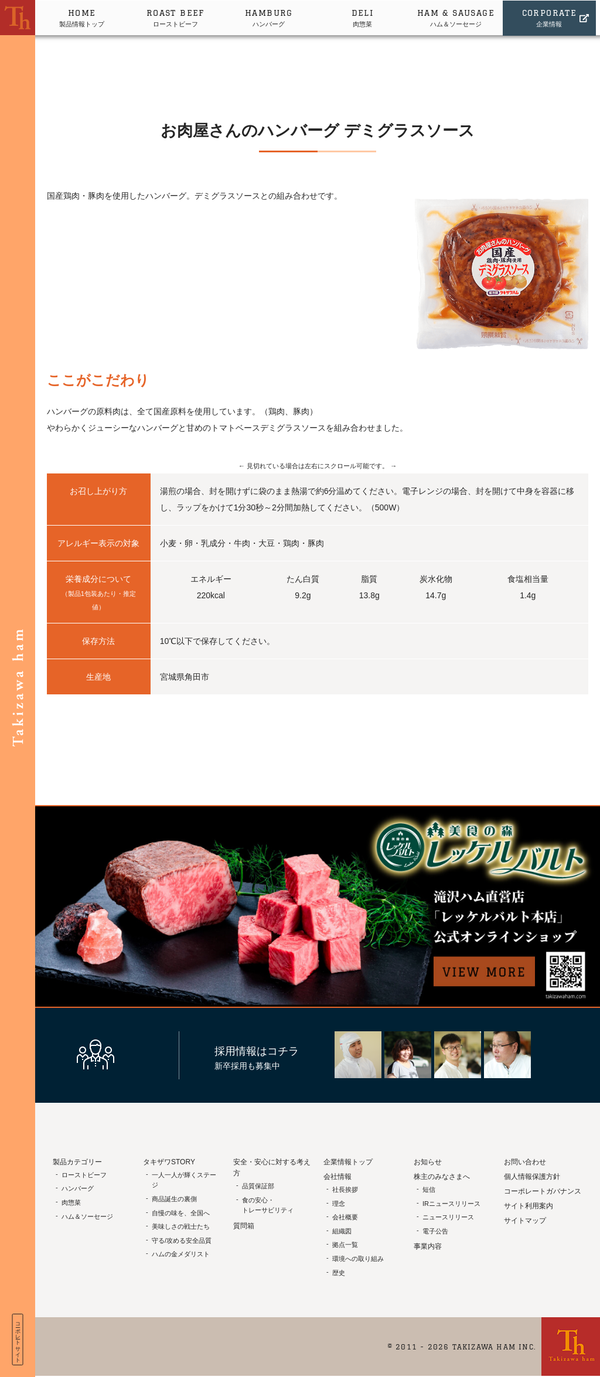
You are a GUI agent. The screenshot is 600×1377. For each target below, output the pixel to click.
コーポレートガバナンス (542, 1191)
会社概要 (345, 1217)
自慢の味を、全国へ (181, 1212)
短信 (428, 1189)
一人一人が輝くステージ (184, 1180)
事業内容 (428, 1246)
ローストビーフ (176, 16)
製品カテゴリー (77, 1162)
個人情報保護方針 (532, 1177)
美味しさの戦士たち (181, 1226)
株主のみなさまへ (442, 1177)
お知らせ (428, 1162)
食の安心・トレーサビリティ (268, 1205)
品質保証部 (258, 1185)
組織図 (342, 1231)
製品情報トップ (82, 16)
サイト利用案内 (528, 1206)
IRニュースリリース (451, 1203)
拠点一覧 (345, 1244)
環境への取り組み (358, 1258)
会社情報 (337, 1177)
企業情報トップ (348, 1162)
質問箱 (243, 1226)
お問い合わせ (525, 1162)
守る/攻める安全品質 (182, 1240)
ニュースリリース (448, 1217)
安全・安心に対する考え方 (272, 1167)
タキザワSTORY (169, 1162)
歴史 (338, 1272)
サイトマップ (525, 1220)
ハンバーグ (270, 16)
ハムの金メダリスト (181, 1253)
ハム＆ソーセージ (459, 16)
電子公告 (435, 1231)
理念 (338, 1203)
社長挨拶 (345, 1189)
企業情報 (553, 16)
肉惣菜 (365, 16)
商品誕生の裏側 (174, 1198)
